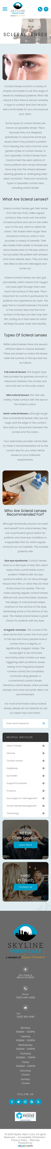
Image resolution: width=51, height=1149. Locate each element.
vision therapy (14, 745)
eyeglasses (12, 768)
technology (13, 813)
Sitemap (35, 1140)
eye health (12, 775)
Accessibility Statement (31, 1137)
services (11, 753)
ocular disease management (22, 805)
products (11, 790)
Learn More (25, 844)
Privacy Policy (19, 1140)
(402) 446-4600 (25, 997)
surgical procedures (17, 783)
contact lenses (15, 760)
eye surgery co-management (22, 798)
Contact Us (25, 887)
